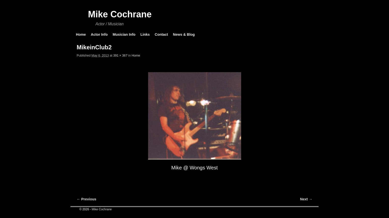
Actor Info (99, 34)
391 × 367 (120, 55)
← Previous (86, 199)
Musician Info (124, 34)
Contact (161, 34)
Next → (306, 199)
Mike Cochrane (120, 14)
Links (145, 34)
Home (81, 34)
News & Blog (184, 34)
